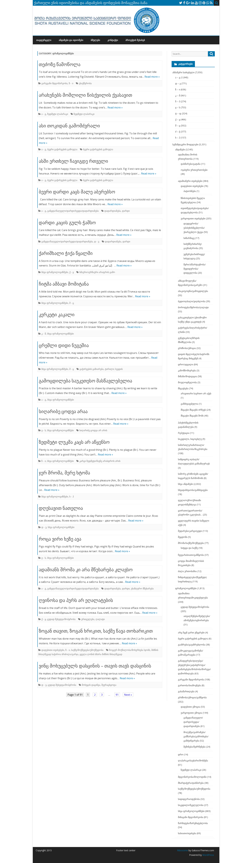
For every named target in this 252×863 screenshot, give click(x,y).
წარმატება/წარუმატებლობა (193, 823)
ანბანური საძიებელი (183, 72)
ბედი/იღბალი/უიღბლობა (191, 301)
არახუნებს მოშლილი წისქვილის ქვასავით (85, 95)
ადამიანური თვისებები (190, 180)
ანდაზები (180, 149)
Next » (128, 694)
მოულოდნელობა (187, 382)
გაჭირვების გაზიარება (92, 369)
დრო (180, 754)
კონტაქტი (112, 40)
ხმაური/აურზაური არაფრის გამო (97, 272)
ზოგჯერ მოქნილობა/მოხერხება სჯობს (129, 649)
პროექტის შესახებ (135, 40)
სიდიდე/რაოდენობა (189, 799)
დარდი (126, 210)
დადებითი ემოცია (190, 706)
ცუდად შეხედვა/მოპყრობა (61, 619)
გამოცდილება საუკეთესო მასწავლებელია (85, 381)
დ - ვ (96, 241)
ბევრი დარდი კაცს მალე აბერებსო (77, 192)
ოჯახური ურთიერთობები (194, 169)
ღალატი (100, 619)
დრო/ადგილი (185, 364)
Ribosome (182, 850)
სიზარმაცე (189, 238)
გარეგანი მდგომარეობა (54, 83)
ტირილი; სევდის (114, 369)
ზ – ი (177, 89)
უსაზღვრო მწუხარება (142, 588)
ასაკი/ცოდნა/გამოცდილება (193, 291)
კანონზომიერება (187, 370)
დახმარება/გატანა (190, 163)
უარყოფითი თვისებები (193, 218)
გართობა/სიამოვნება (189, 685)
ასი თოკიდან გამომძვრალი (69, 125)
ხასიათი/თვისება (187, 833)
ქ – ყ (177, 119)
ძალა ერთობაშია (187, 571)
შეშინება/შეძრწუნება (194, 746)
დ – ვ (178, 83)
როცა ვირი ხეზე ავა (60, 539)
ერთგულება (87, 619)
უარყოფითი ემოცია (191, 712)
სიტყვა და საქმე (189, 547)
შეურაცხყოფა (108, 684)
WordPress (208, 854)
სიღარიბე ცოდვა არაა (63, 411)
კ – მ (177, 95)
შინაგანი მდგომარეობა (190, 817)
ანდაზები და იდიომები (71, 40)
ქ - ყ (71, 272)
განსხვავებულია (189, 403)
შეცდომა (182, 536)
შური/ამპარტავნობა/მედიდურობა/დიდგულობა (194, 268)
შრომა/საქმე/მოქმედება (191, 543)
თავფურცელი (43, 40)
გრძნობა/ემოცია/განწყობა (192, 697)
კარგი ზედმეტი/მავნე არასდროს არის (99, 460)
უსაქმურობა (85, 83)
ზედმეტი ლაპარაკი (57, 113)
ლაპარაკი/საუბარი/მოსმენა (193, 760)
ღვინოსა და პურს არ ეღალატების (76, 600)
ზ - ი (71, 83)
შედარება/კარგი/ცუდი (190, 530)
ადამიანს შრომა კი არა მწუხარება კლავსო (86, 569)
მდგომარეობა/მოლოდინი (192, 776)
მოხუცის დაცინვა (91, 684)
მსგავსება (183, 388)
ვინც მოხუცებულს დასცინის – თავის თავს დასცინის (95, 666)
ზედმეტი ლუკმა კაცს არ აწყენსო (74, 442)
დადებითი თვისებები (52, 649)
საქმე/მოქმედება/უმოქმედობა (87, 649)
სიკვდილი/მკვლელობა (190, 805)
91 (117, 694)
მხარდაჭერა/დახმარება (191, 782)
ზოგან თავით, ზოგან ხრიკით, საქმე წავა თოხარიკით (96, 631)
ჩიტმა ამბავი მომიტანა (64, 284)
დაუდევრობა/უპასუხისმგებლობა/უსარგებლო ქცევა (194, 228)
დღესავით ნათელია (61, 508)
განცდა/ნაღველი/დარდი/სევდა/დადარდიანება (73, 210)
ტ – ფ (178, 113)
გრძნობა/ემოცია (187, 348)
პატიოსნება (189, 191)
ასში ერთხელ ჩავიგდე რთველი (73, 161)
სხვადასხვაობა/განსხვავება (193, 490)
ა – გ (177, 77)
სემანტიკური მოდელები (185, 144)
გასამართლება (186, 691)
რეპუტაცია (183, 432)
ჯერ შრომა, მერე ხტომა (64, 472)
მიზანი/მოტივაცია (187, 376)
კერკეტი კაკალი (57, 314)
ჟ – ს (177, 107)
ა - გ (43, 113)
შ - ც (71, 302)
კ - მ (43, 333)
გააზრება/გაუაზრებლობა (191, 644)
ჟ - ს (43, 430)
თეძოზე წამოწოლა (59, 64)
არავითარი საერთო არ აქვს (196, 393)
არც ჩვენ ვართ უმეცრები (191, 632)
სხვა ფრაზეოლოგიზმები (54, 272)
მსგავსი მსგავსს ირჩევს (193, 409)
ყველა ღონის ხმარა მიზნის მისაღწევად (101, 654)
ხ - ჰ (71, 496)
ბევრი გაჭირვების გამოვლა (62, 149)
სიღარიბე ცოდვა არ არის (93, 430)
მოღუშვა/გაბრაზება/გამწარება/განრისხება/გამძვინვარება (195, 736)
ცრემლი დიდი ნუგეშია (64, 345)
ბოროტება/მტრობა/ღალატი (193, 307)
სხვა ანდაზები (185, 483)
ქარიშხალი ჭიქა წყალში (66, 253)
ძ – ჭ (177, 131)
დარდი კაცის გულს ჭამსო (67, 222)
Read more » (152, 76)
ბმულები (95, 40)
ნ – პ (177, 101)
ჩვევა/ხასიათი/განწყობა (191, 554)
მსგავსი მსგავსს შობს (192, 415)
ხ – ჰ (177, 137)
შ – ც (177, 125)
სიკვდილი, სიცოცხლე (190, 438)
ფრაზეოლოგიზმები (186, 588)
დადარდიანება (112, 210)
